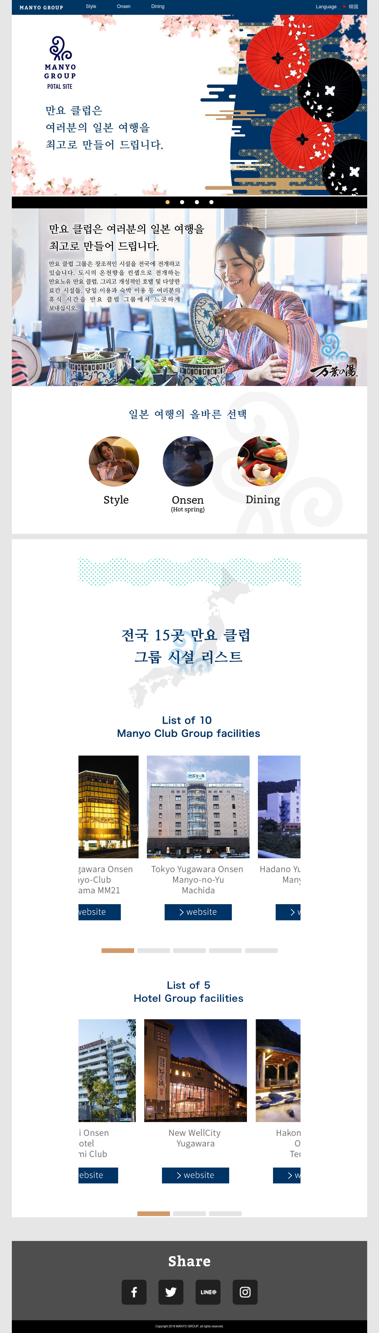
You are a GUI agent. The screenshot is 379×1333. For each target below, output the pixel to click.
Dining (157, 6)
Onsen (124, 6)
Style (91, 6)
